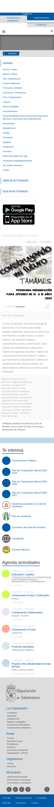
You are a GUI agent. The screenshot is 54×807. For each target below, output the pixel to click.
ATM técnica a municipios (19, 780)
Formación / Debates (12, 88)
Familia (6, 133)
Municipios (13, 772)
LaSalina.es (41, 25)
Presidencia (12, 744)
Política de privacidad (24, 798)
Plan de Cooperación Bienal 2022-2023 (30, 471)
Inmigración (8, 147)
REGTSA (11, 766)
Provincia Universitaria (23, 646)
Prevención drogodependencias (17, 160)
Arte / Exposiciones (12, 78)
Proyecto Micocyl (21, 549)
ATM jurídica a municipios (19, 783)
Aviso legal (7, 798)
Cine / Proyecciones (12, 97)
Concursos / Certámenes (14, 92)
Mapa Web (7, 803)
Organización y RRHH (17, 753)
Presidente (12, 713)
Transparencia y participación (14, 19)
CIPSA (10, 763)
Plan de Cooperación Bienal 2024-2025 (30, 482)
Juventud (7, 151)
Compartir (3, 440)
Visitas (6, 170)
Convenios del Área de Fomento (28, 527)
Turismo (6, 102)
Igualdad (7, 142)
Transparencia (21, 803)
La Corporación (16, 708)
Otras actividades (11, 106)
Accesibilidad (41, 798)
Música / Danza (10, 74)
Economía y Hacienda (17, 750)
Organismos (14, 759)
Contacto (34, 803)
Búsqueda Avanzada (48, 198)
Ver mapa (46, 306)
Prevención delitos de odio (15, 156)
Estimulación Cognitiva (23, 574)
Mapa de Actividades (15, 180)
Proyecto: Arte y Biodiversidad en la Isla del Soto (31, 665)
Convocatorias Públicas (24, 460)
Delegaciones (13, 719)
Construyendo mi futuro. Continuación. (31, 595)
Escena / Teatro (10, 69)
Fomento (11, 747)
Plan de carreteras (21, 516)
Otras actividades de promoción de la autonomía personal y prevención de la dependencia (31, 579)
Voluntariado (8, 123)
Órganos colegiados (16, 722)
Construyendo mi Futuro (24, 629)
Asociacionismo (10, 111)
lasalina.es (12, 53)
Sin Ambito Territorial (12, 165)
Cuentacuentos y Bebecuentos (27, 612)
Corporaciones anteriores (19, 727)
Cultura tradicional (11, 83)
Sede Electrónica (41, 18)
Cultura (10, 738)
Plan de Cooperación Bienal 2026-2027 (30, 494)
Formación (8, 137)
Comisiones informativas (18, 725)
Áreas (10, 733)
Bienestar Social (14, 741)
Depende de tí (9, 128)
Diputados (12, 716)
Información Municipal (17, 777)
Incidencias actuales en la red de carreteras (29, 505)
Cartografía (18, 538)
